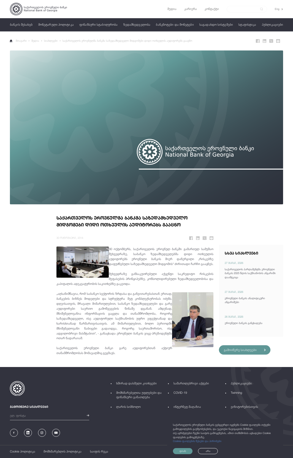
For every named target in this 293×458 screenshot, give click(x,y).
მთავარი (18, 40)
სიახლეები (51, 40)
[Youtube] (56, 433)
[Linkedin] (265, 41)
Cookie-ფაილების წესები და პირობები (197, 441)
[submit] (261, 9)
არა (208, 450)
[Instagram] (42, 433)
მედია (35, 40)
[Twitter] (271, 41)
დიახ (183, 450)
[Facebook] (258, 41)
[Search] (244, 9)
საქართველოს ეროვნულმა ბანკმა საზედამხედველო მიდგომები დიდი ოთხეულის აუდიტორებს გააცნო (127, 40)
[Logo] (38, 9)
